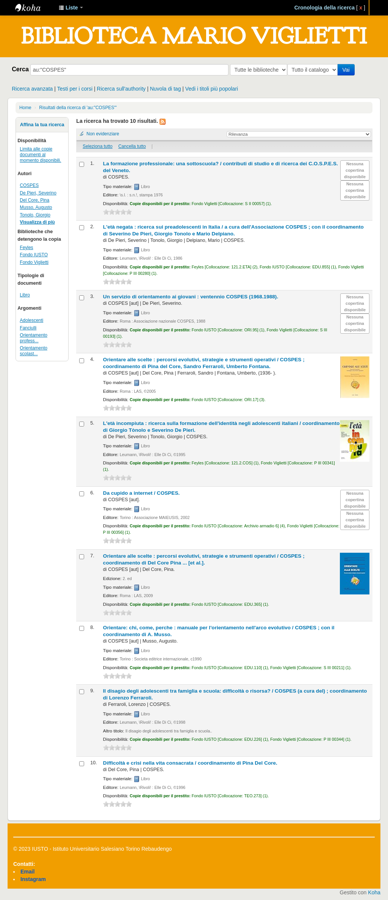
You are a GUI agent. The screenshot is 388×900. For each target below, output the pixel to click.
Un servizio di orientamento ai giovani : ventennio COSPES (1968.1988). (190, 296)
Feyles (26, 247)
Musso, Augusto (36, 207)
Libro (25, 295)
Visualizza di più (37, 222)
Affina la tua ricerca (42, 124)
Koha (374, 892)
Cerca (20, 69)
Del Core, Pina (34, 200)
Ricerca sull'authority (121, 89)
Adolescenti (31, 320)
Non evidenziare (102, 133)
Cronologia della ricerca (324, 8)
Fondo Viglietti (34, 262)
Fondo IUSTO (34, 254)
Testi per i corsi (74, 89)
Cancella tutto (132, 146)
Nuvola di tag (165, 89)
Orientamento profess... (33, 337)
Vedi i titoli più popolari (211, 89)
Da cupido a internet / (141, 493)
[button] (71, 7)
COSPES (29, 185)
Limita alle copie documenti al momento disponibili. (40, 154)
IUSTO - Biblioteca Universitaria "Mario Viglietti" (34, 7)
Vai (347, 70)
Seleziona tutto (98, 146)
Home (25, 107)
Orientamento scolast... (33, 350)
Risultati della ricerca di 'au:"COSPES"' (78, 107)
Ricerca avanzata (32, 89)
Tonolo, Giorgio (35, 215)
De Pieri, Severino (38, 193)
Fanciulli (28, 328)
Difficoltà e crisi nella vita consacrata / (190, 763)
